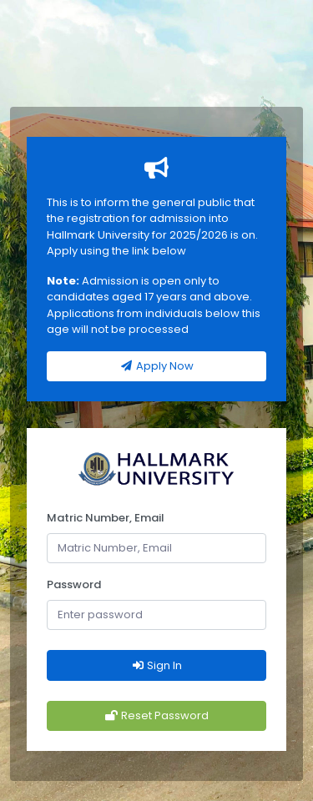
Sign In (156, 665)
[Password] (156, 615)
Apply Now (156, 366)
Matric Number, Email (105, 518)
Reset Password (156, 715)
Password (74, 584)
